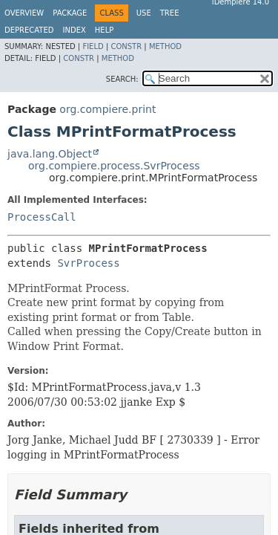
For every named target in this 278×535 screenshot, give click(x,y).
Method (165, 46)
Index (74, 30)
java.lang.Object (49, 154)
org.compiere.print (107, 109)
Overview (24, 13)
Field (92, 46)
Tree (169, 13)
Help (104, 30)
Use (143, 13)
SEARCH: (122, 79)
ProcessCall (41, 217)
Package (70, 13)
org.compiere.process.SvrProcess (114, 166)
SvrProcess (88, 263)
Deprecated (29, 30)
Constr (126, 46)
